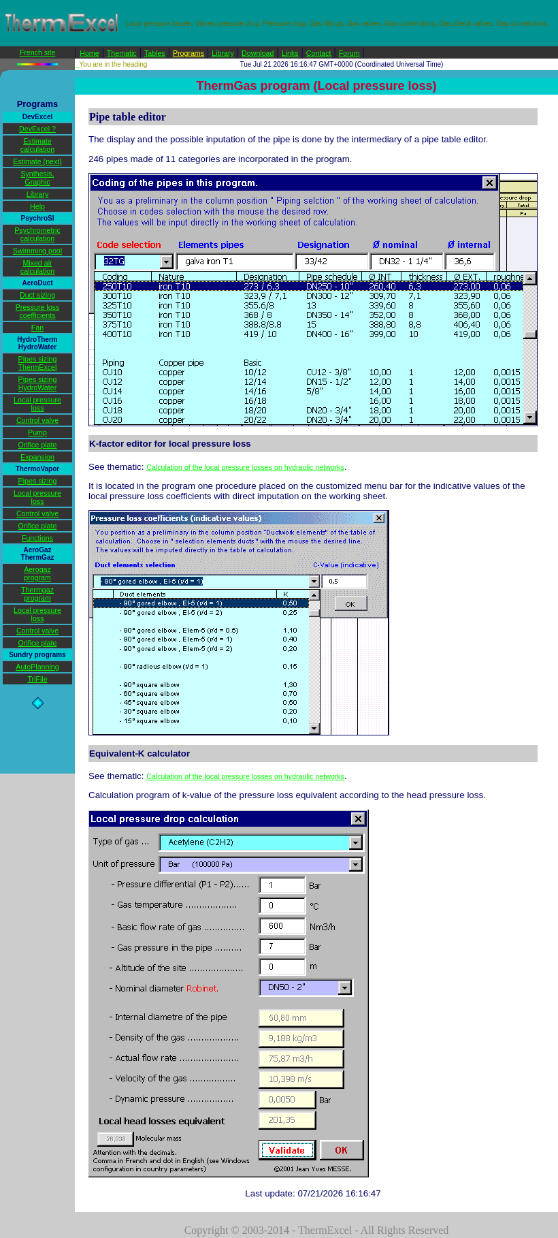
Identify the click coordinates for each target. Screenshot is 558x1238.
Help (37, 206)
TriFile (37, 679)
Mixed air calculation (37, 267)
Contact (318, 53)
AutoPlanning (37, 667)
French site (38, 52)
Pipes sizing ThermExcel (37, 363)
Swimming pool (37, 251)
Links (290, 53)
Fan (37, 327)
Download (258, 53)
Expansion (37, 457)
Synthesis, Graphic (37, 178)
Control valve (37, 420)
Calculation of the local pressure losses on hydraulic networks (245, 467)
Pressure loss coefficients (38, 311)
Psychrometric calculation (37, 234)
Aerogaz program (37, 573)
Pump (37, 432)
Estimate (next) (37, 161)
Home (89, 53)
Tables (154, 53)
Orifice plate (37, 445)
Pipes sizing (37, 481)
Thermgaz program (37, 594)
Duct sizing (37, 295)
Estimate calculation (37, 145)
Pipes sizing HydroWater (37, 383)
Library (223, 53)
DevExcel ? (37, 129)
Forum (349, 53)
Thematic (122, 53)
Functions (37, 538)
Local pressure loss (37, 404)
